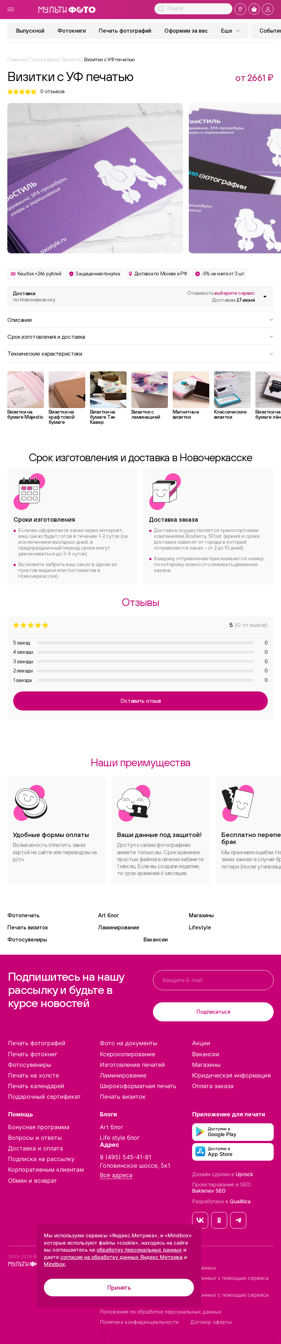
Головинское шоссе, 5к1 (135, 1165)
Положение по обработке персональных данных (161, 1312)
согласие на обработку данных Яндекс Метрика (121, 1257)
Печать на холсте (33, 1075)
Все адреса (116, 1175)
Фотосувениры (27, 939)
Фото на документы (128, 1043)
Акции (201, 1043)
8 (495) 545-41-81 (125, 1157)
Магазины (201, 915)
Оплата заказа (212, 1086)
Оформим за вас (186, 30)
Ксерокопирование (127, 1054)
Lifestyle (200, 927)
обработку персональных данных (139, 1249)
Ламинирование (118, 927)
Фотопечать (23, 915)
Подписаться (213, 1012)
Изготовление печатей (132, 1064)
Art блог (108, 915)
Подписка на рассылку (41, 1159)
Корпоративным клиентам (46, 1169)
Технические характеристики (140, 353)
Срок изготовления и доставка (140, 336)
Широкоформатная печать (138, 1086)
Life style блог (120, 1137)
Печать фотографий (125, 30)
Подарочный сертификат (44, 1096)
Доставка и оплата (35, 1148)
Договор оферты (211, 1322)
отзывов (52, 91)
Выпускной (30, 30)
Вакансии (155, 939)
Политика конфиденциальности (139, 1322)
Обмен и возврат (32, 1180)
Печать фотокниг (32, 1054)
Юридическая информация (231, 1075)
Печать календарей (36, 1086)
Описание (140, 319)
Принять (119, 1287)
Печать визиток (27, 927)
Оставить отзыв (140, 701)
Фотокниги (71, 30)
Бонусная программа (39, 1127)
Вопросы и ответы (35, 1137)
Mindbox (54, 1264)
